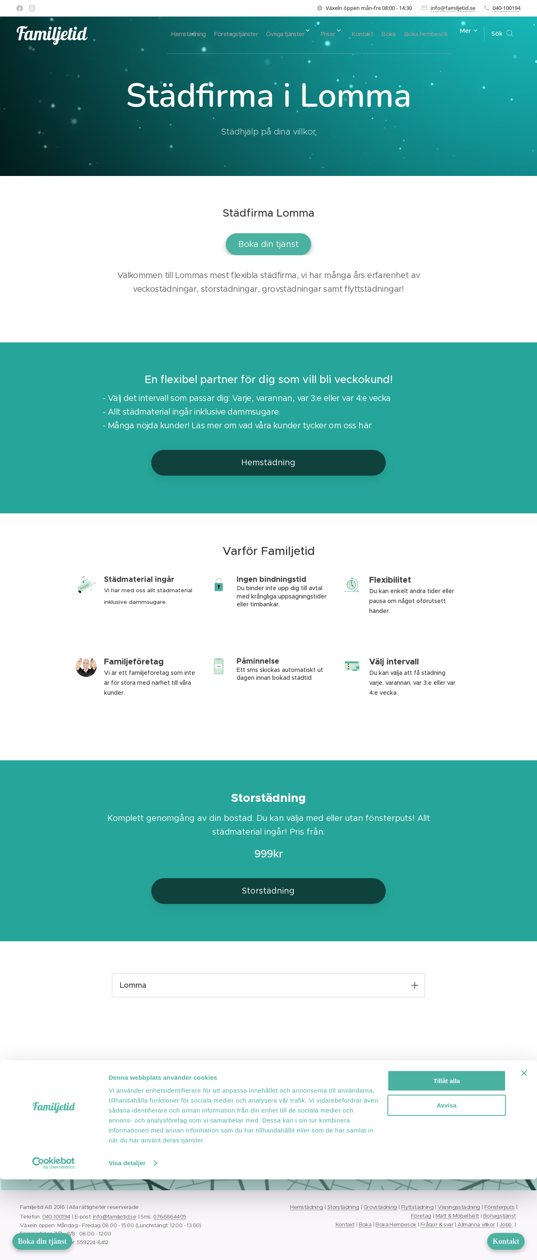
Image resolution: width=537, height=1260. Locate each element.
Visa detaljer (127, 1243)
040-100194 (506, 8)
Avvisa (447, 1185)
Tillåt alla (446, 1161)
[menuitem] (196, 34)
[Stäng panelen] (524, 1154)
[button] (502, 34)
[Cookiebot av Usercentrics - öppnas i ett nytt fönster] (53, 1244)
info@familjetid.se (453, 8)
